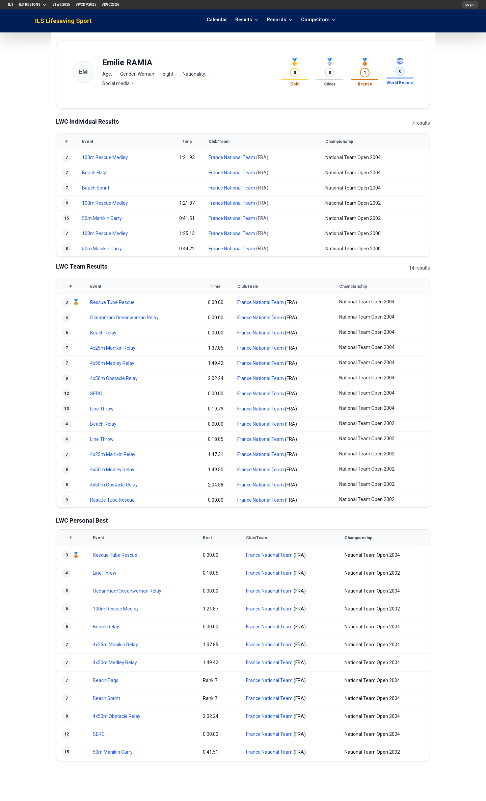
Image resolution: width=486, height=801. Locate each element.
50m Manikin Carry (102, 218)
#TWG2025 (61, 4)
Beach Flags (95, 172)
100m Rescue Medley (105, 157)
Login (470, 4)
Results (247, 19)
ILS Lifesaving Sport (63, 20)
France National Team (232, 157)
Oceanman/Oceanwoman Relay (124, 317)
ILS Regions (33, 4)
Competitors (318, 19)
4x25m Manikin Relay (112, 348)
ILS (11, 4)
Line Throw (102, 408)
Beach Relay (103, 332)
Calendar (217, 19)
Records (280, 19)
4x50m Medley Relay (112, 363)
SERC (96, 393)
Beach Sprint (95, 188)
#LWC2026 (110, 4)
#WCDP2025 (86, 4)
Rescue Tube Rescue (112, 302)
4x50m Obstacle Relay (114, 378)
